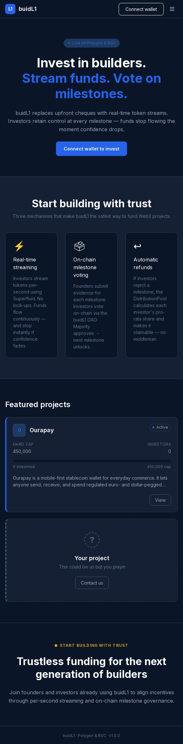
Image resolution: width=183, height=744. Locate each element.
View (160, 500)
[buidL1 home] (21, 9)
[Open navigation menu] (172, 9)
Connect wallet (141, 9)
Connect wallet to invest (91, 148)
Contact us (92, 583)
